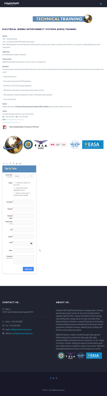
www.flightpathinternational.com (11, 122)
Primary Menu (101, 3)
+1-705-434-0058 (16, 321)
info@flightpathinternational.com (15, 119)
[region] (53, 18)
